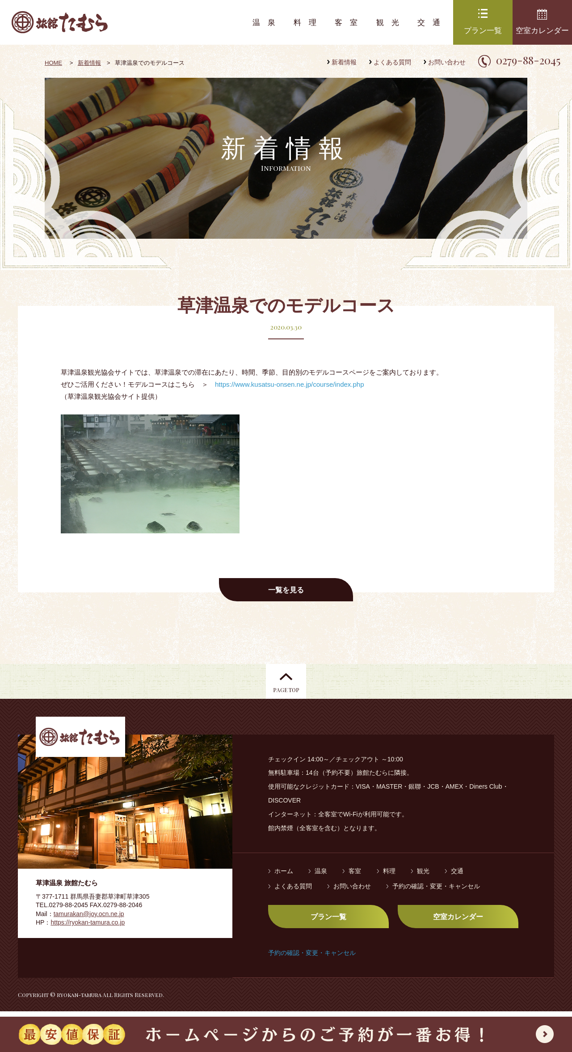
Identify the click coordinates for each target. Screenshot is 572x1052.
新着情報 (344, 62)
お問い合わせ (447, 62)
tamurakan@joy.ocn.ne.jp (89, 919)
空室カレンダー (542, 30)
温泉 (267, 22)
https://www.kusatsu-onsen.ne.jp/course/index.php (289, 384)
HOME (53, 62)
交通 (432, 22)
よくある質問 (392, 62)
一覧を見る (286, 590)
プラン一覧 (483, 30)
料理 (309, 22)
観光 (391, 22)
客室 (350, 22)
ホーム (283, 876)
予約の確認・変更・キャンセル (436, 891)
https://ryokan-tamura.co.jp (87, 928)
